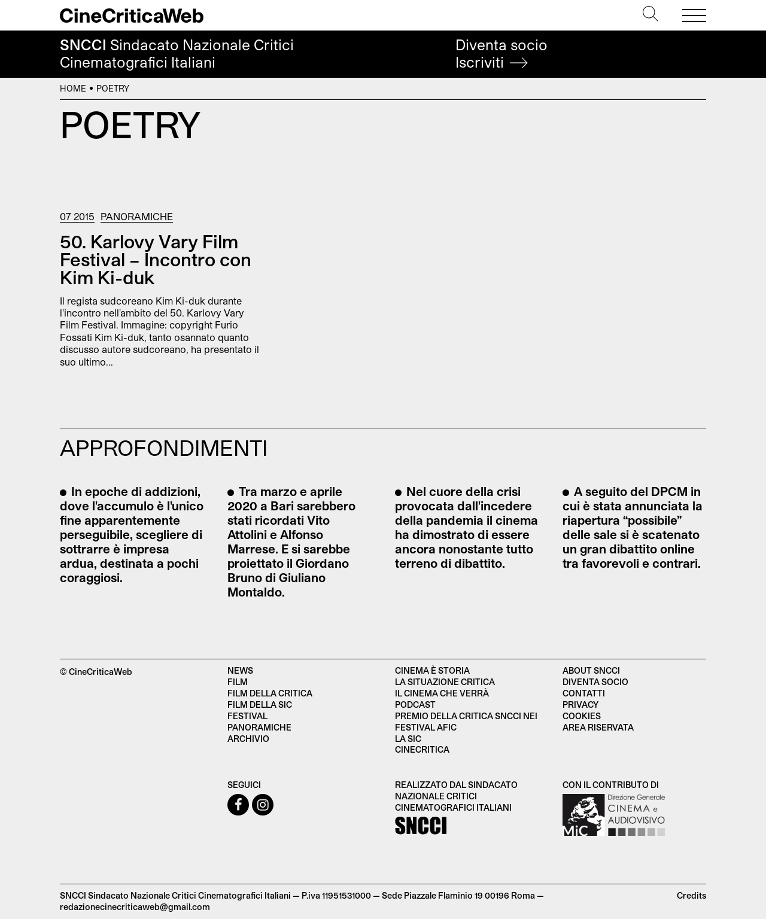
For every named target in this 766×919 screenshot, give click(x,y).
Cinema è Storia (432, 670)
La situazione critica (445, 682)
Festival (247, 716)
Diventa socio (501, 53)
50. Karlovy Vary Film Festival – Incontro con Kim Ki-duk (155, 259)
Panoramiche (137, 216)
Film (237, 682)
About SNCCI (591, 670)
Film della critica (269, 693)
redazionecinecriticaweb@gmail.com (135, 907)
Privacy (580, 704)
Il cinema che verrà (442, 693)
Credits (691, 895)
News (240, 670)
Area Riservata (598, 727)
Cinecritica (422, 749)
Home (73, 88)
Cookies (582, 716)
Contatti (584, 693)
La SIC (408, 739)
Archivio (248, 739)
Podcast (415, 704)
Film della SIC (259, 704)
